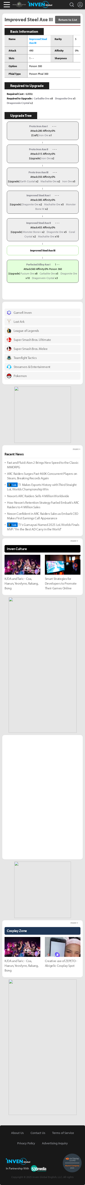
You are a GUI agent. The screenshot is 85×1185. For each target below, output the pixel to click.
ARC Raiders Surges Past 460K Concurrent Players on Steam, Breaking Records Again (42, 475)
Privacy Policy (26, 1143)
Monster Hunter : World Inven (27, 4)
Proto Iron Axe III (38, 172)
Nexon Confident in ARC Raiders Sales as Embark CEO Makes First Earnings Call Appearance (42, 515)
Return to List (67, 19)
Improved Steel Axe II (38, 223)
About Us (17, 1133)
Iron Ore (44, 135)
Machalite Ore (49, 181)
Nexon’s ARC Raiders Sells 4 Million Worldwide (38, 496)
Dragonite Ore (30, 204)
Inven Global (40, 4)
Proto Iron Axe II (38, 149)
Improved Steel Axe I (38, 195)
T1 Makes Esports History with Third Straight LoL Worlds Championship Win (42, 486)
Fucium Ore (27, 273)
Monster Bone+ (32, 232)
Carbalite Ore (47, 273)
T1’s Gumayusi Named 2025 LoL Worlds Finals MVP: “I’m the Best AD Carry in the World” (43, 526)
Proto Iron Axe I (38, 126)
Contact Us (38, 1133)
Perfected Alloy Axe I (38, 264)
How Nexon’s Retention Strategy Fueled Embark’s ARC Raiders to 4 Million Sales (43, 504)
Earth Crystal (27, 181)
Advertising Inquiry (55, 1143)
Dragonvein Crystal (43, 278)
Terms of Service (63, 1133)
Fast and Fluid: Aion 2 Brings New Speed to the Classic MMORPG (43, 464)
